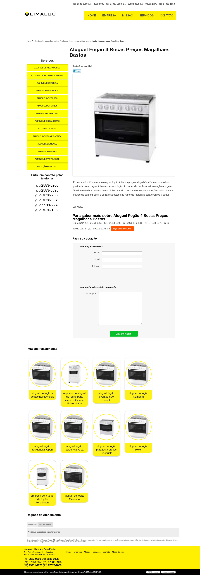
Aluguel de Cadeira (47, 83)
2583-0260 (82, 4)
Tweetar (77, 70)
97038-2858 (116, 4)
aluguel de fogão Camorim (138, 395)
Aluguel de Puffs (47, 151)
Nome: (118, 253)
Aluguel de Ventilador (47, 159)
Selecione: (32, 525)
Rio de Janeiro (45, 525)
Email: (118, 260)
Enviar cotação (123, 334)
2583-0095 (99, 4)
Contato (166, 15)
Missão (127, 15)
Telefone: (117, 267)
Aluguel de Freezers (47, 113)
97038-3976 (133, 4)
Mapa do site (118, 552)
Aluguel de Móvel (47, 144)
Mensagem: (114, 308)
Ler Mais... (78, 206)
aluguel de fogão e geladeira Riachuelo (42, 395)
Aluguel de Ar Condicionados (47, 75)
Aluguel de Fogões (47, 98)
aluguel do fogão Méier (138, 448)
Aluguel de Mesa (47, 129)
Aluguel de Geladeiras (47, 121)
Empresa (109, 15)
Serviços (146, 15)
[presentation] (120, 278)
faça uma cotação (122, 228)
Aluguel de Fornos (47, 106)
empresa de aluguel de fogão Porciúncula (42, 499)
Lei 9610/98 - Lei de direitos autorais (73, 542)
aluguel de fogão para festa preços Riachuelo (106, 450)
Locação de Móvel (47, 167)
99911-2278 (151, 4)
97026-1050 (169, 4)
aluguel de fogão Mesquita (74, 497)
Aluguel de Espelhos (47, 91)
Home (92, 15)
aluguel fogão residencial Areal (74, 448)
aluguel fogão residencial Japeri (42, 448)
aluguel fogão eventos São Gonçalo (106, 397)
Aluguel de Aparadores (47, 68)
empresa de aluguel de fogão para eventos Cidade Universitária (74, 398)
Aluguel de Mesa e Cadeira (47, 136)
